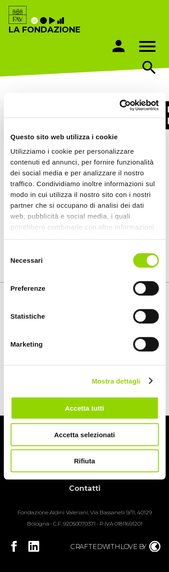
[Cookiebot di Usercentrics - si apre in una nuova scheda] (120, 105)
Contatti (84, 488)
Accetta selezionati (84, 434)
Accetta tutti (84, 408)
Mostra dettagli (115, 380)
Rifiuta (84, 461)
